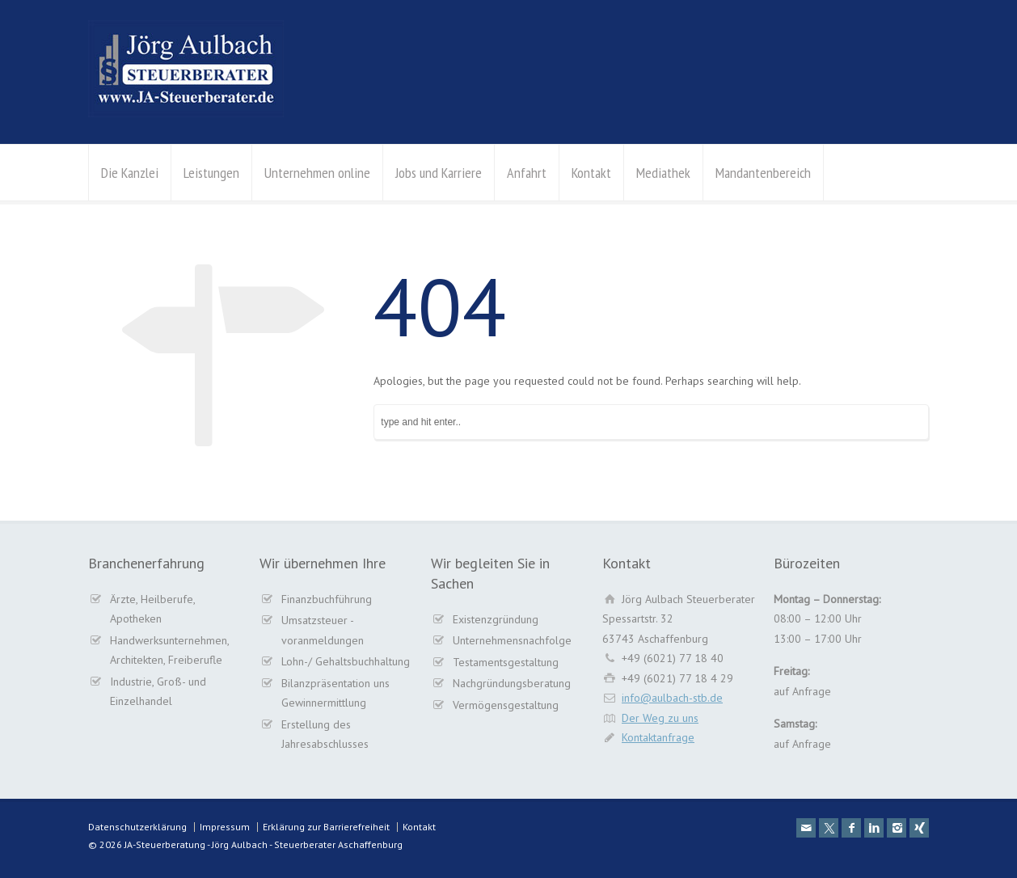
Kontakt (591, 172)
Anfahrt (526, 172)
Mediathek (663, 172)
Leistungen (211, 172)
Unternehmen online (317, 172)
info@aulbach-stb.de (672, 697)
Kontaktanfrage (658, 737)
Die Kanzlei (129, 172)
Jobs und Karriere (438, 172)
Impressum (225, 827)
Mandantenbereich (763, 172)
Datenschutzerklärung (137, 827)
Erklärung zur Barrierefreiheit (326, 827)
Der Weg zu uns (660, 718)
